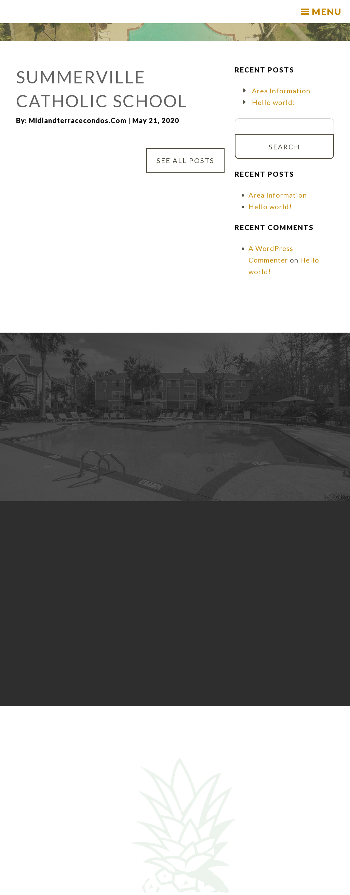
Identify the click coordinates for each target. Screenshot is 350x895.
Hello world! (273, 102)
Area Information (281, 90)
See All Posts (185, 160)
